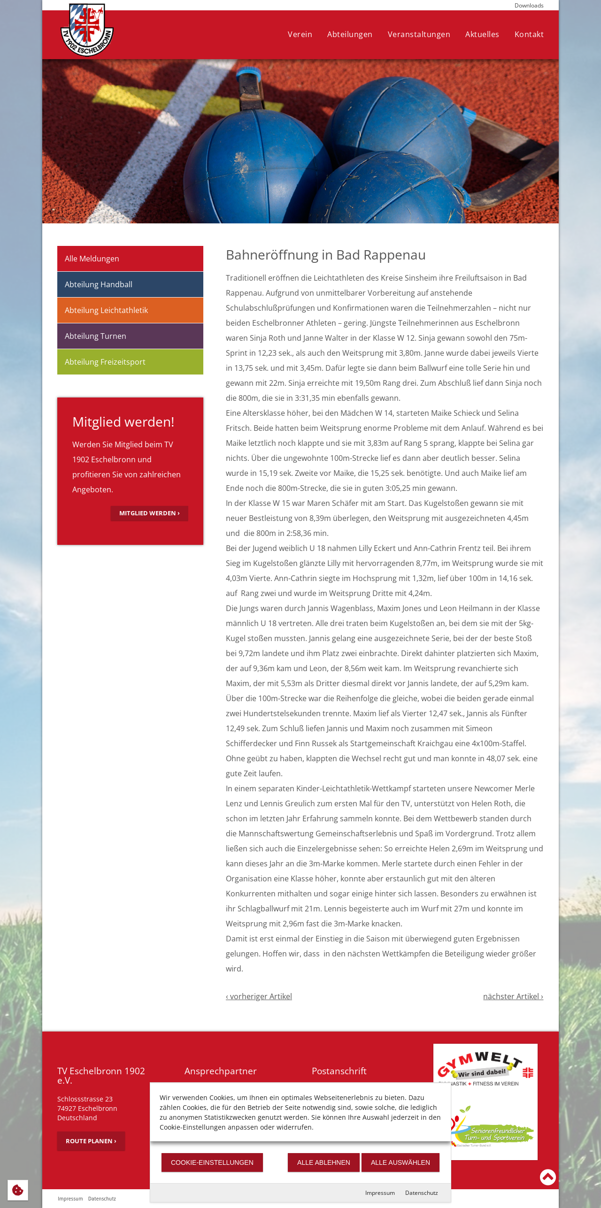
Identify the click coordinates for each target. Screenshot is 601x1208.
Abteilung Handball (98, 284)
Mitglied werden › (149, 513)
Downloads (529, 5)
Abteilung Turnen (95, 336)
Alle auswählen (400, 1162)
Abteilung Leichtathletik (106, 310)
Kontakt (529, 34)
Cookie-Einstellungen (212, 1162)
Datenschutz (421, 1192)
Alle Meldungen (92, 258)
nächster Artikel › (513, 996)
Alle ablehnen (323, 1162)
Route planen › (91, 1141)
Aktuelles (482, 34)
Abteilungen (350, 34)
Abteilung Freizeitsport (105, 362)
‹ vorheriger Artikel (259, 996)
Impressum (380, 1192)
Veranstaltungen (419, 34)
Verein (300, 34)
